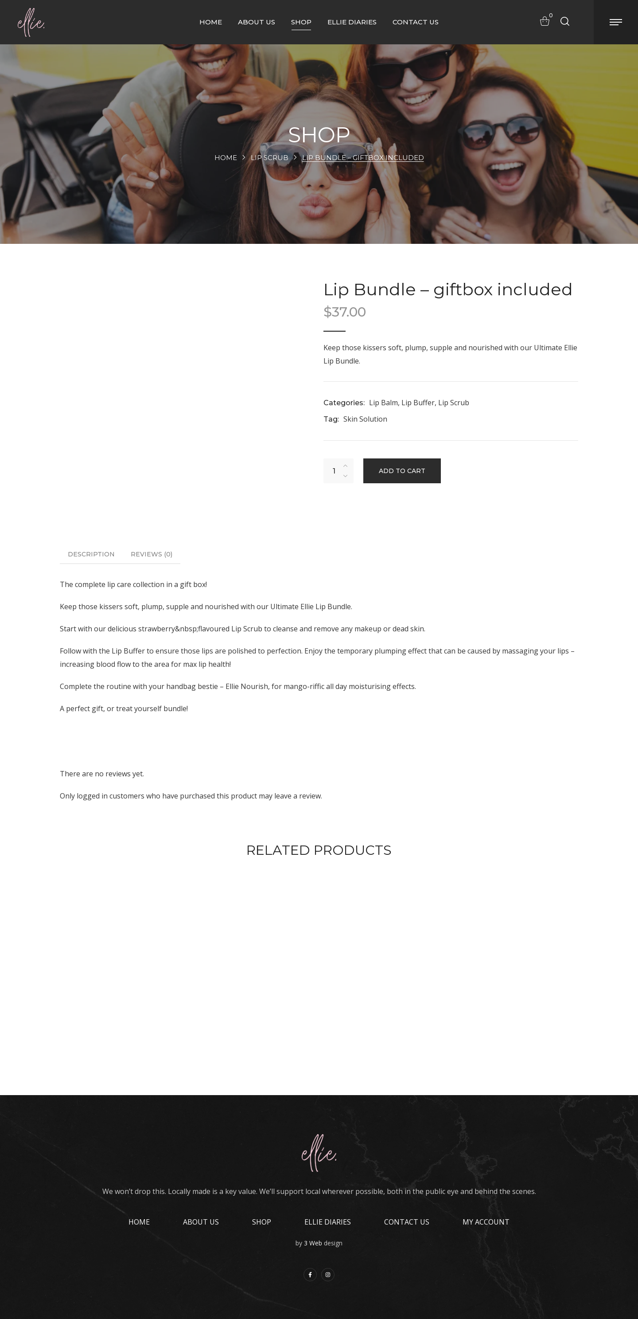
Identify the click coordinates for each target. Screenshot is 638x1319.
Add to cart (402, 471)
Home (225, 157)
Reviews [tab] (151, 554)
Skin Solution (365, 419)
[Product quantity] (333, 470)
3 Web (313, 1243)
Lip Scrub (269, 157)
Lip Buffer (418, 402)
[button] (542, 21)
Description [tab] (91, 554)
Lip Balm (383, 402)
